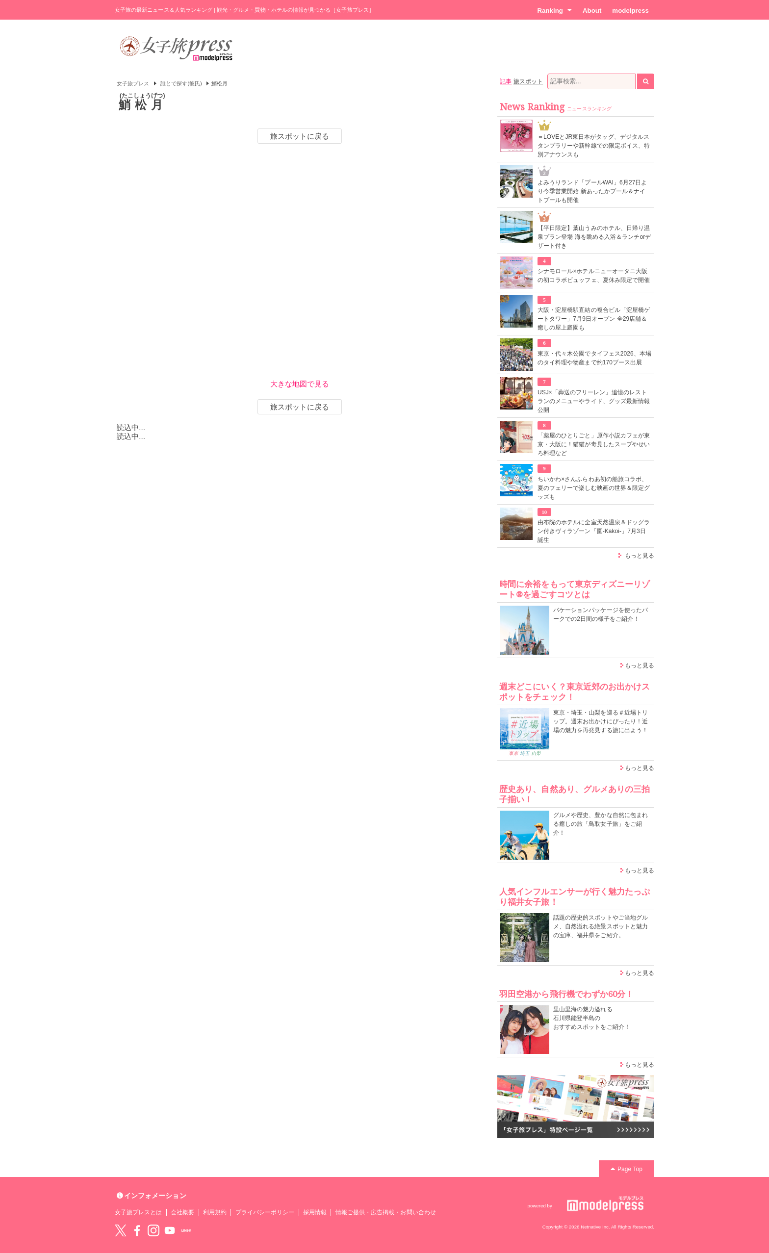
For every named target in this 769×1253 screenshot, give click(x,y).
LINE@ (186, 1230)
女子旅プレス (133, 83)
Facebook (137, 1230)
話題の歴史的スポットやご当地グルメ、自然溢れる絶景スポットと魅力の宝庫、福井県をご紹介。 (600, 926)
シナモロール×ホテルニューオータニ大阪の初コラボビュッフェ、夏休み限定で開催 (594, 275)
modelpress (630, 10)
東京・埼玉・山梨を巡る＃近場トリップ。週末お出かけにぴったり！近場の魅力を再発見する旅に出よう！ (600, 721)
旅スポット (528, 81)
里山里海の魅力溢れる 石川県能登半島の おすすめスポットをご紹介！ (591, 1018)
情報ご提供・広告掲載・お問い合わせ (385, 1212)
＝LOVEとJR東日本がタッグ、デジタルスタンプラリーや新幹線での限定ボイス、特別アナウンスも (594, 145)
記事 (506, 81)
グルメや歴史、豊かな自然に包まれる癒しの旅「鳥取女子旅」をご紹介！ (600, 824)
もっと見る (639, 555)
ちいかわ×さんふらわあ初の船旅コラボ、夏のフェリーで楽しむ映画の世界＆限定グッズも (594, 488)
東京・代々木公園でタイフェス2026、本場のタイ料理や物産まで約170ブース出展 (594, 358)
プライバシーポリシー (265, 1212)
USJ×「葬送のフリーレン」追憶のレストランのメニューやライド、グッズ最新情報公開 (594, 401)
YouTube (170, 1230)
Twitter (121, 1230)
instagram (153, 1230)
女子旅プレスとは (138, 1212)
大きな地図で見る (299, 384)
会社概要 (182, 1212)
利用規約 (215, 1212)
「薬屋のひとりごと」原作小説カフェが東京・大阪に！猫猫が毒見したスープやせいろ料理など (594, 444)
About (592, 10)
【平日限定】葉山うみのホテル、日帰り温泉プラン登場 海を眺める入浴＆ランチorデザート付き (594, 237)
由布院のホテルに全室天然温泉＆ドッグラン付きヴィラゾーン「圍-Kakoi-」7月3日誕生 (594, 531)
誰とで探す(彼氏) (181, 83)
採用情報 (315, 1212)
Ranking (554, 10)
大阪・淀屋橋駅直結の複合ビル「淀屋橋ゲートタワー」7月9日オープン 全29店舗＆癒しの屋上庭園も (594, 319)
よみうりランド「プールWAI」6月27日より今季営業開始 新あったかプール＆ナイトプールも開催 (592, 191)
